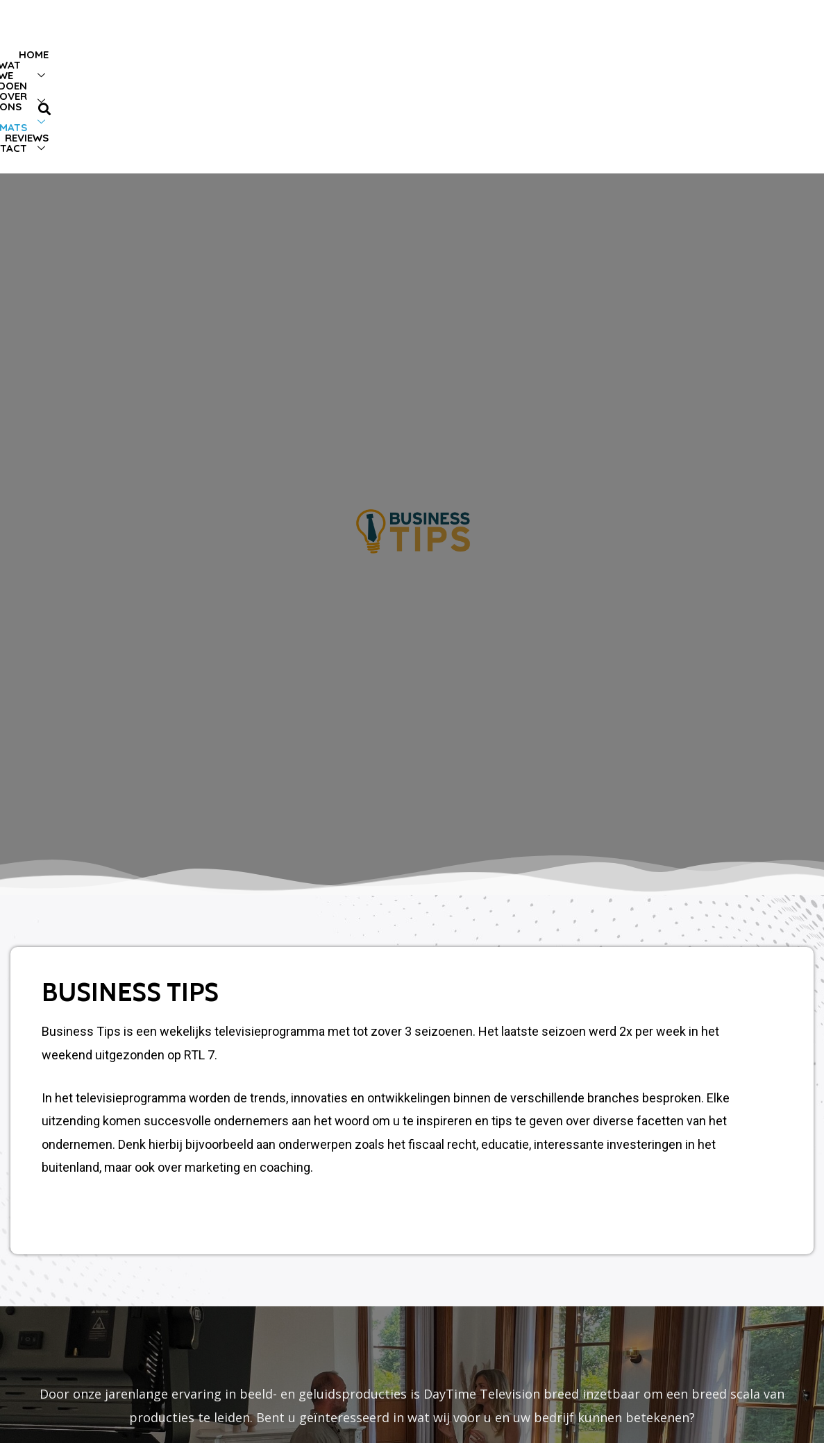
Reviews (639, 86)
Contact (717, 86)
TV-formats (552, 86)
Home (262, 86)
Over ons (450, 86)
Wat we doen (345, 86)
